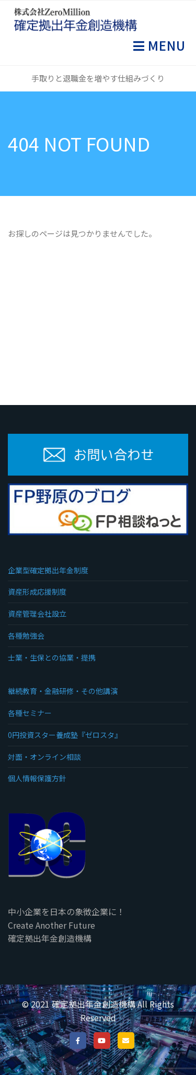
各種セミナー (30, 713)
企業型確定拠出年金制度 (48, 570)
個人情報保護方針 (37, 778)
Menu (165, 45)
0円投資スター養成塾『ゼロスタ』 (65, 735)
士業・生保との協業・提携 (52, 657)
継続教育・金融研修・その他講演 (63, 691)
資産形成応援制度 (37, 591)
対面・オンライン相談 (44, 757)
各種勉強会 (26, 635)
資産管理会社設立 (37, 613)
